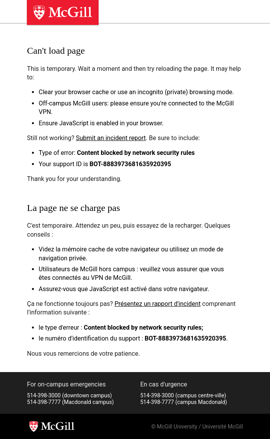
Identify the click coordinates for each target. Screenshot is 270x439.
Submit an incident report (111, 138)
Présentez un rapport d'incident (158, 303)
